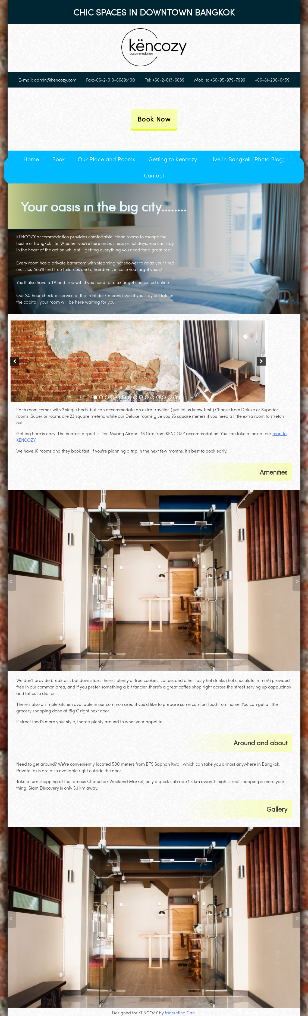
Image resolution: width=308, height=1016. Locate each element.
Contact (154, 175)
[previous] (14, 361)
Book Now (154, 118)
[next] (261, 361)
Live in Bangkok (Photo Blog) (247, 159)
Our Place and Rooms (106, 159)
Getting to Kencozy (172, 159)
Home (31, 159)
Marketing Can (180, 1012)
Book (58, 159)
